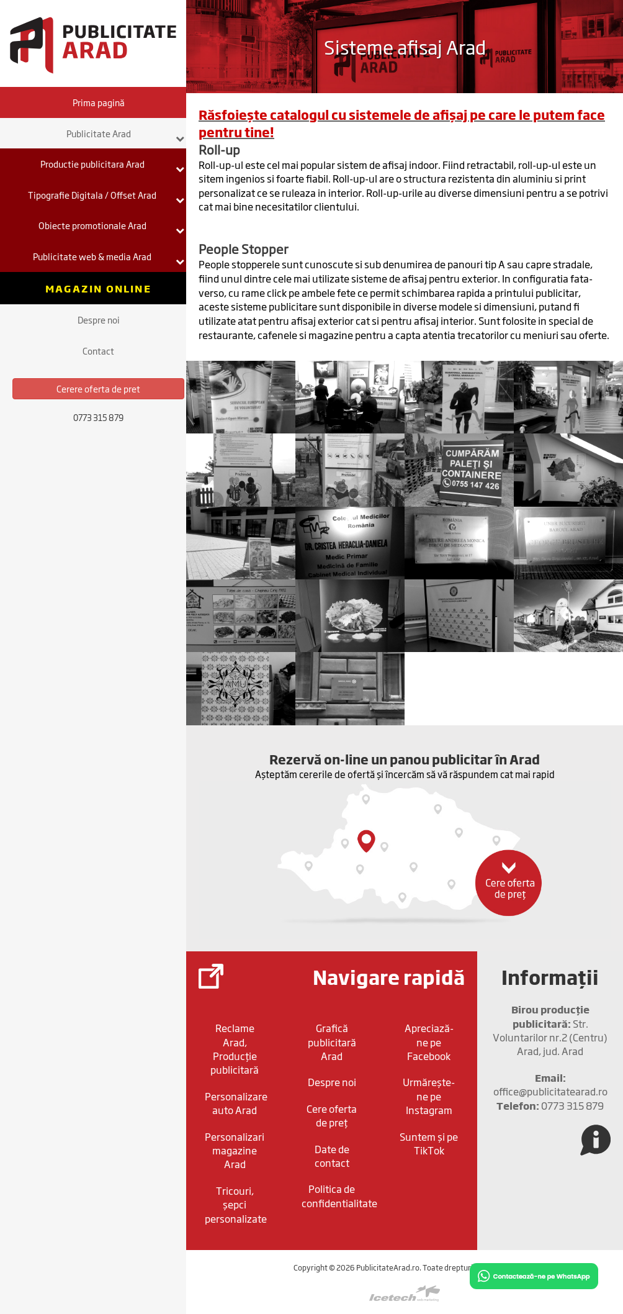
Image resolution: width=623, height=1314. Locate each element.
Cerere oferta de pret (98, 388)
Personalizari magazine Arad (234, 1150)
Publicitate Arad (125, 135)
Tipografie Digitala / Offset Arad (106, 196)
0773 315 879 (550, 1105)
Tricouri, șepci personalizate (236, 1204)
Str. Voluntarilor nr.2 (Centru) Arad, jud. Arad (550, 1030)
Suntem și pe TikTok (429, 1143)
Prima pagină (99, 102)
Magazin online (98, 288)
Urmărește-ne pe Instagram (429, 1095)
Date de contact (332, 1155)
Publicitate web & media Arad (108, 258)
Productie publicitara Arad (112, 165)
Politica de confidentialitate (334, 1195)
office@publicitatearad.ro (550, 1084)
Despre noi (99, 319)
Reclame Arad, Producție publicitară (234, 1048)
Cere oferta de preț (332, 1115)
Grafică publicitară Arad (332, 1041)
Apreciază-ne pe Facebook (429, 1041)
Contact (98, 350)
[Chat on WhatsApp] (534, 1275)
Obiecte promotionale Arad (111, 227)
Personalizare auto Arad (236, 1103)
